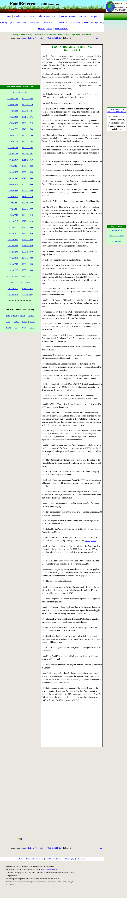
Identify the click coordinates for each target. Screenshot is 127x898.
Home (8, 16)
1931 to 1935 (13, 233)
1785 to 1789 (13, 147)
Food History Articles (53, 859)
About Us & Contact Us (34, 859)
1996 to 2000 (27, 270)
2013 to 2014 (27, 288)
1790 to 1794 (27, 147)
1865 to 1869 (27, 190)
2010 (28, 282)
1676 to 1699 (13, 123)
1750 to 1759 (13, 135)
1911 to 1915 (13, 221)
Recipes (93, 16)
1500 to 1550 (27, 105)
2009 (20, 282)
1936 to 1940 (27, 233)
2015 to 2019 (13, 295)
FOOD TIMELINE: (53, 38)
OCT (16, 328)
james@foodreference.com (49, 869)
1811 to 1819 (27, 160)
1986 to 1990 (27, 264)
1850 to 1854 (13, 184)
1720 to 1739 (13, 129)
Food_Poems (49, 22)
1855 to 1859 (27, 184)
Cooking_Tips (6, 22)
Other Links (81, 859)
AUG (32, 322)
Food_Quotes (20, 22)
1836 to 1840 (27, 172)
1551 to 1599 (13, 111)
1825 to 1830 (27, 166)
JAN (8, 315)
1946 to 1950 (27, 239)
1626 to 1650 (13, 117)
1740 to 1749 (27, 129)
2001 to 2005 (12, 276)
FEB (15, 315)
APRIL (31, 315)
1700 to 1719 (27, 123)
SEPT (8, 328)
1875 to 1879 (27, 197)
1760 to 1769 (27, 135)
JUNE (16, 322)
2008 (12, 282)
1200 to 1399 (27, 98)
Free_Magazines (45, 28)
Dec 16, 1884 (90, 540)
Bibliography (69, 859)
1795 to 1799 (13, 154)
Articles (17, 16)
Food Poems (116, 241)
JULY (24, 322)
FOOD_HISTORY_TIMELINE (74, 16)
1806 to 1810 (13, 160)
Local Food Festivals (116, 236)
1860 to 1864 (13, 190)
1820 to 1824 (13, 166)
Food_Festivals (61, 28)
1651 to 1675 (27, 117)
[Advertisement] (20, 60)
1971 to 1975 (13, 258)
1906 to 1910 (27, 215)
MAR (22, 315)
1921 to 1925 (13, 227)
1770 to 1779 (13, 141)
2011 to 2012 (13, 288)
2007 (31, 276)
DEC (32, 328)
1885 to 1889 (27, 203)
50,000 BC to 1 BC (20, 92)
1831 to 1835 (13, 172)
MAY (8, 322)
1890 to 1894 (13, 209)
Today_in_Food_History (48, 16)
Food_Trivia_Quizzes (93, 22)
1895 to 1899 (27, 209)
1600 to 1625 (27, 111)
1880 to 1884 (13, 203)
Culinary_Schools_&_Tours (69, 22)
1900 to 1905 (13, 215)
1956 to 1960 (27, 246)
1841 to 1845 (13, 178)
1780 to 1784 (27, 141)
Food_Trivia (29, 16)
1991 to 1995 (13, 270)
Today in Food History (36, 38)
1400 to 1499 (13, 105)
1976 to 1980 (27, 258)
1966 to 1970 (27, 252)
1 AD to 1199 (12, 98)
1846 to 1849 (27, 178)
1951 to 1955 (13, 246)
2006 (23, 276)
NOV (24, 328)
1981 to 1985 (13, 264)
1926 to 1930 (27, 227)
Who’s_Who (35, 22)
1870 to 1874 (13, 197)
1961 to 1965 (13, 252)
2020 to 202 (27, 295)
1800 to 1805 (27, 154)
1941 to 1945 (13, 239)
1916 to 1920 (27, 221)
